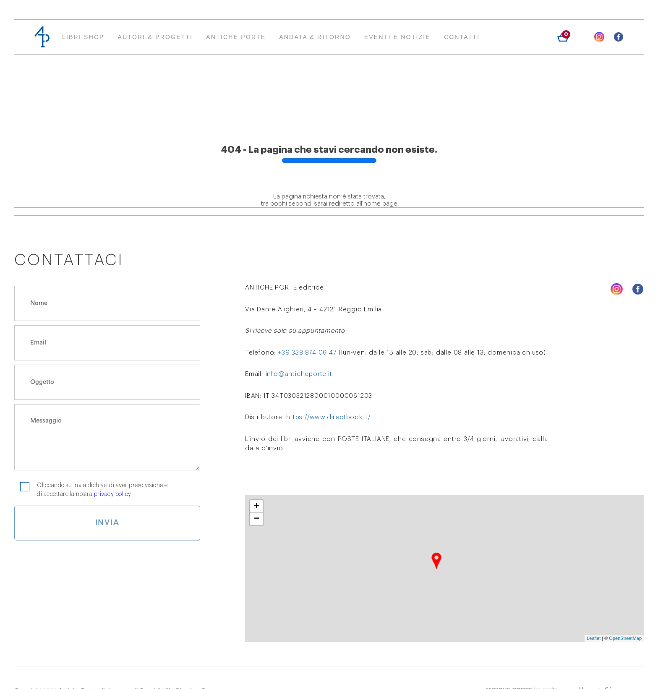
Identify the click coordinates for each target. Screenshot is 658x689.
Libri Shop (83, 37)
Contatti (462, 37)
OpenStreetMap (625, 638)
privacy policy (112, 494)
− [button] (256, 519)
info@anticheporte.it (299, 374)
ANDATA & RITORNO (315, 37)
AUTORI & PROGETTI (155, 37)
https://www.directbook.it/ (328, 417)
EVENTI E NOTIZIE (397, 37)
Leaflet (594, 638)
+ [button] (256, 506)
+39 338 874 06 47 (307, 353)
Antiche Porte (236, 37)
